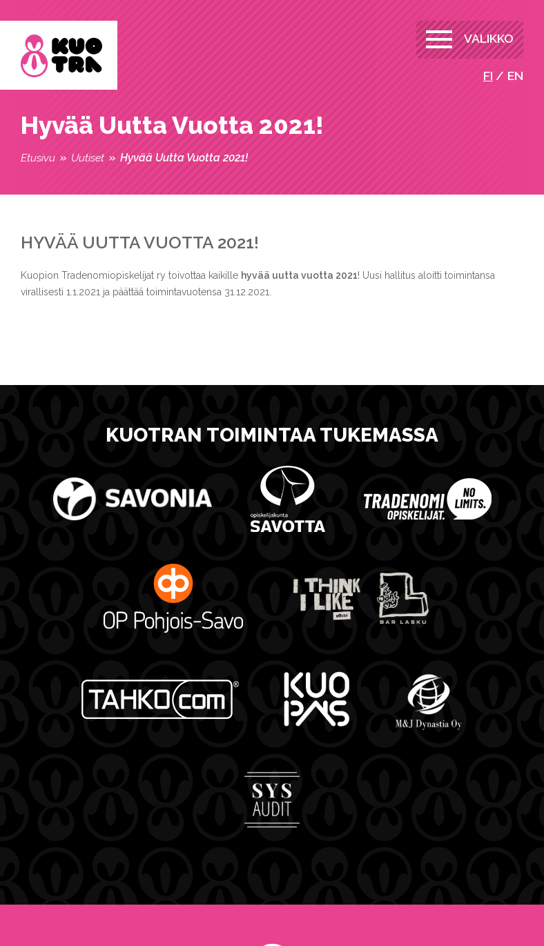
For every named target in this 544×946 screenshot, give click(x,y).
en (515, 76)
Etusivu (38, 157)
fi (488, 76)
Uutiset (87, 157)
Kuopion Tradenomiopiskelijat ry (61, 56)
